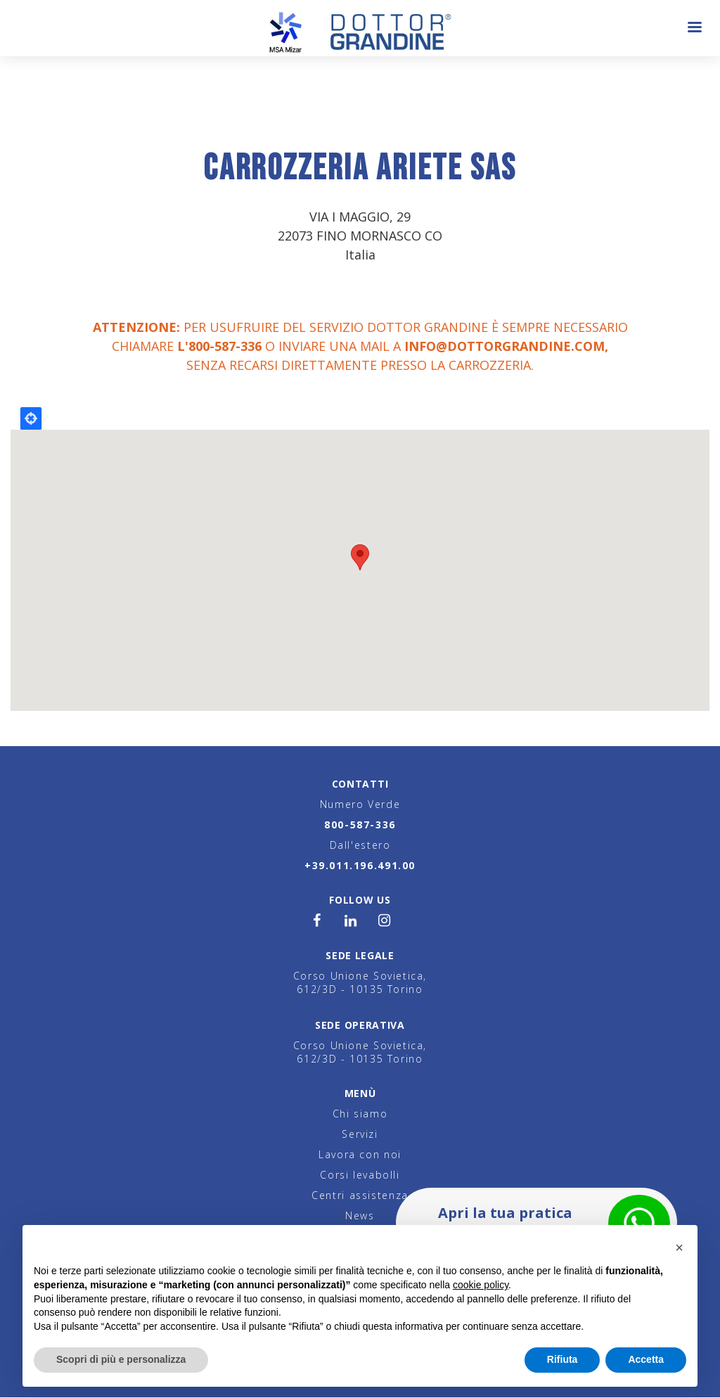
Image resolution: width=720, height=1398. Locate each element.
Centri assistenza (360, 1195)
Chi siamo (360, 1113)
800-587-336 (360, 824)
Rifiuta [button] (562, 1359)
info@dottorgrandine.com (504, 346)
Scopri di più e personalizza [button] (121, 1359)
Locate (30, 418)
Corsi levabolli (359, 1174)
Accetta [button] (646, 1359)
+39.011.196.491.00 (360, 865)
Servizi (360, 1134)
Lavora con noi (360, 1154)
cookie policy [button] (480, 1284)
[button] (679, 1247)
